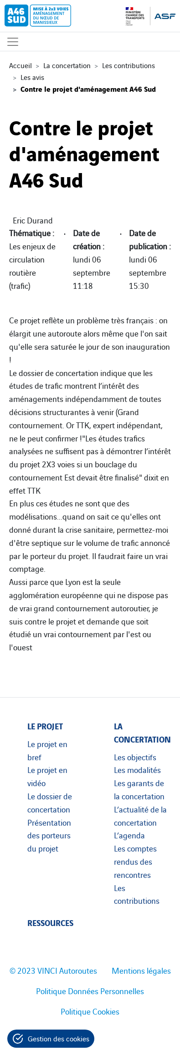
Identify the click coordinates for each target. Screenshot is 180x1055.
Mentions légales (141, 970)
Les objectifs (135, 757)
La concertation (67, 65)
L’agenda (129, 835)
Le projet (45, 725)
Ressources (50, 922)
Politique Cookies (90, 1011)
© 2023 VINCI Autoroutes (53, 970)
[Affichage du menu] (13, 41)
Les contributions (128, 65)
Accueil (20, 65)
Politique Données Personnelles (90, 990)
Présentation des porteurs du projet (49, 835)
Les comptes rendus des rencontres (135, 861)
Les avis (32, 77)
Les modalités (137, 769)
